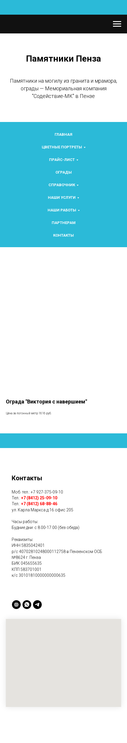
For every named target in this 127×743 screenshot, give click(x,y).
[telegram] (37, 604)
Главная (63, 134)
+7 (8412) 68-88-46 (39, 503)
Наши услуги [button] (62, 197)
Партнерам (64, 222)
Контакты (63, 235)
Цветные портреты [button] (62, 147)
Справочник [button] (61, 185)
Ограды (63, 172)
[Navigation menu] (117, 24)
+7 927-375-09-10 (47, 492)
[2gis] (16, 604)
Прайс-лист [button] (62, 159)
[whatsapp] (26, 604)
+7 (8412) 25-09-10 (39, 498)
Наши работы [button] (62, 210)
